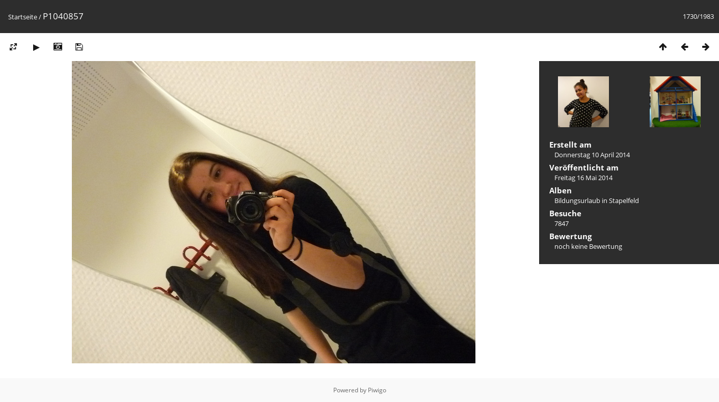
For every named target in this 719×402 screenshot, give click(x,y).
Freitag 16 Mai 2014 (583, 177)
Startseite (22, 16)
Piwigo (377, 390)
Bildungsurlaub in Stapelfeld (596, 200)
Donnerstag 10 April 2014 (592, 154)
